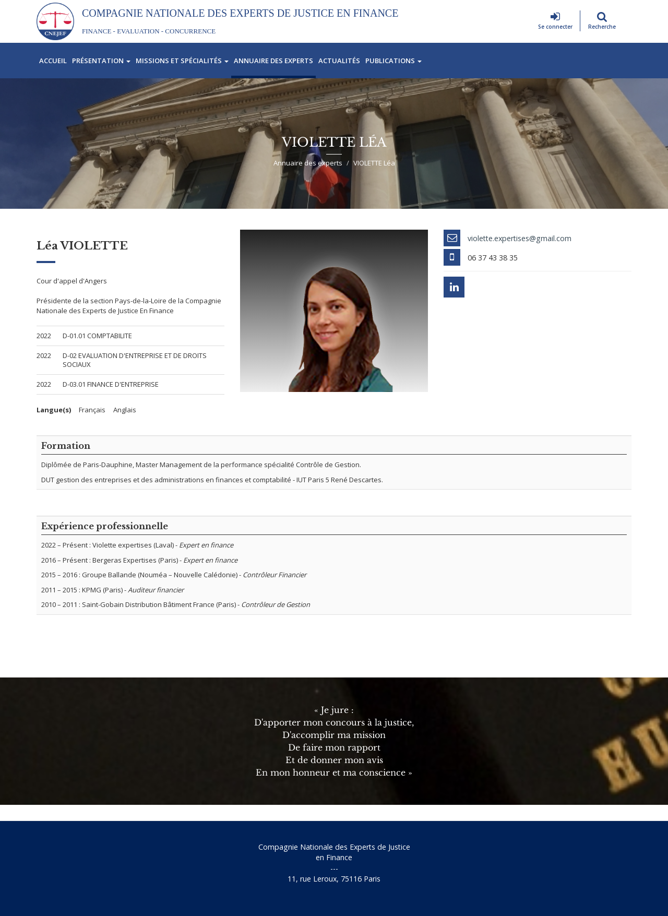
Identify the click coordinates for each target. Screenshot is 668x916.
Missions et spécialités (182, 60)
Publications (393, 60)
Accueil (53, 60)
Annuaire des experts (273, 60)
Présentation (101, 60)
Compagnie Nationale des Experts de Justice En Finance (240, 13)
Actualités (339, 60)
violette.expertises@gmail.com (519, 238)
